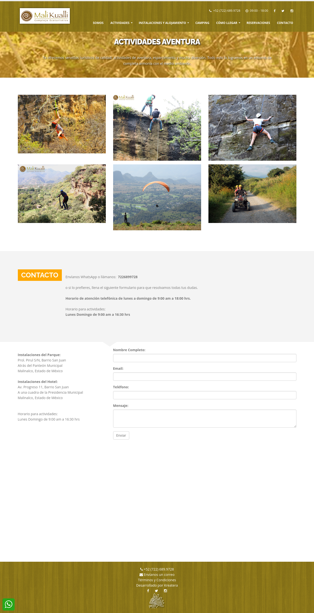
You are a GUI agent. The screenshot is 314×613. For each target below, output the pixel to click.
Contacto (285, 23)
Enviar (121, 435)
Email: (118, 368)
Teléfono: (121, 387)
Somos (98, 23)
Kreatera (171, 585)
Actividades (120, 23)
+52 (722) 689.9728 (226, 11)
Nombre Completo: (129, 350)
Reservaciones (258, 23)
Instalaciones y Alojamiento (162, 23)
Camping (202, 23)
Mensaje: (121, 405)
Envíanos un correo (158, 574)
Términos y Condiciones (157, 580)
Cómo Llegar (226, 23)
